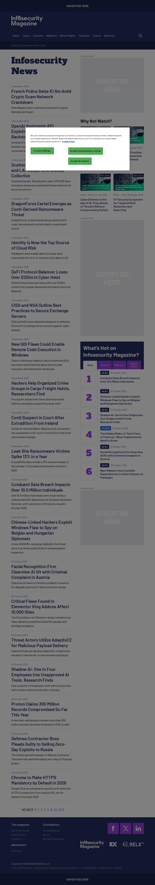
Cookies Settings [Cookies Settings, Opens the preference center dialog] (42, 151)
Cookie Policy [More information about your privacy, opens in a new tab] (68, 141)
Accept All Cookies (80, 161)
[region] (77, 149)
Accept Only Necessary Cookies (85, 151)
